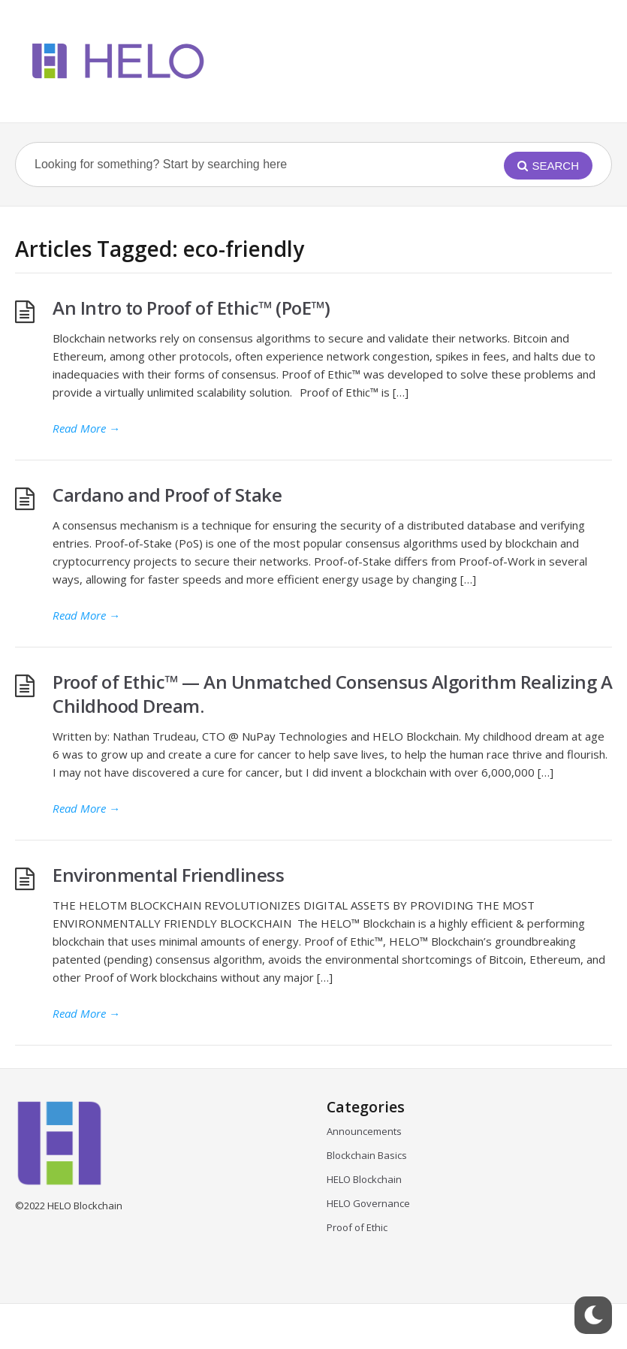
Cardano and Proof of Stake (167, 494)
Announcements (364, 1131)
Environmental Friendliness (170, 874)
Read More (86, 428)
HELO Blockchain (364, 1179)
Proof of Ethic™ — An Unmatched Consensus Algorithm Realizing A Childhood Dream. (332, 693)
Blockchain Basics (367, 1155)
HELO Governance (368, 1203)
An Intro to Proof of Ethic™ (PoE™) (191, 307)
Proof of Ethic (357, 1227)
